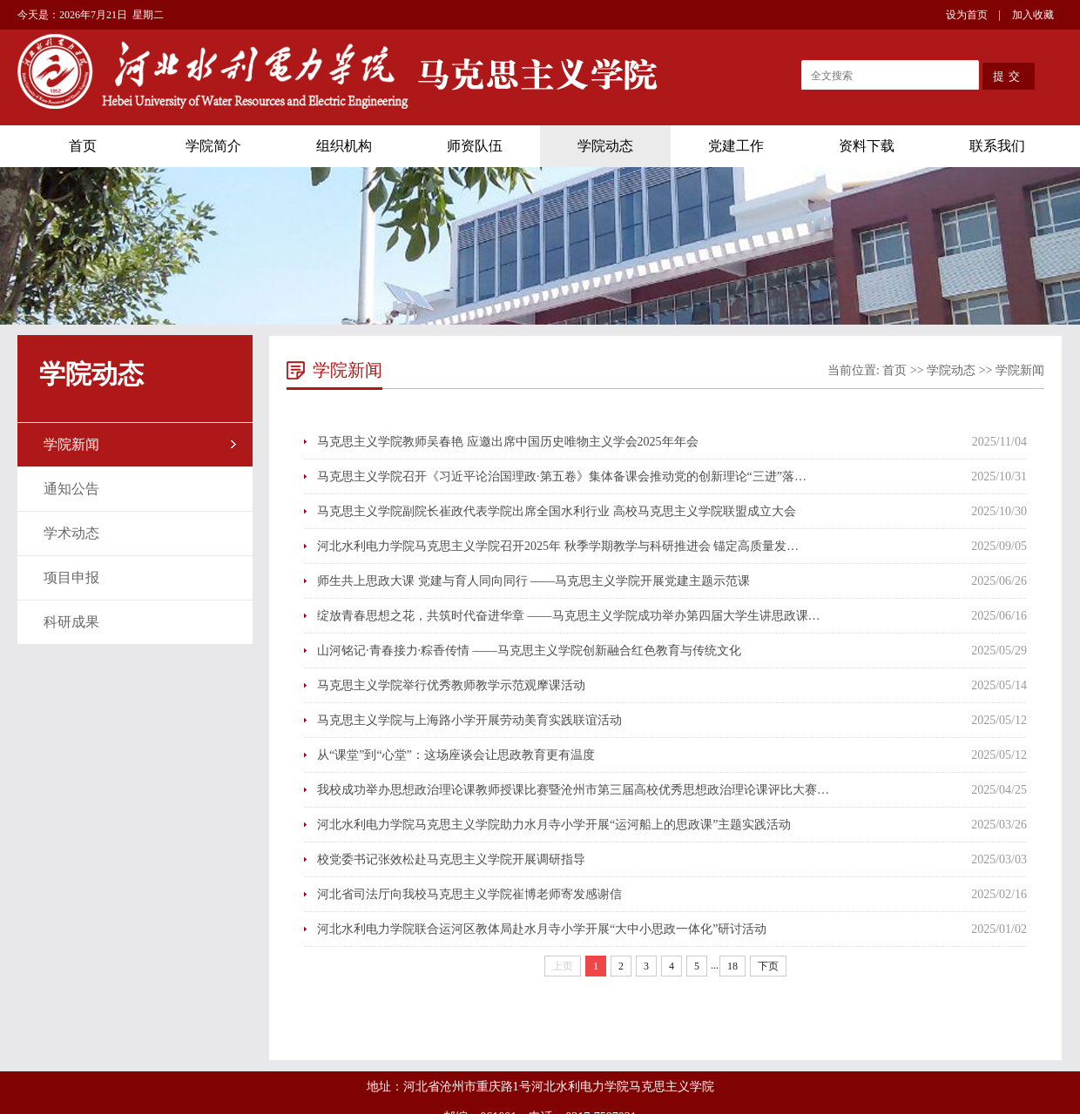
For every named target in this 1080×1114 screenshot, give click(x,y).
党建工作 (736, 145)
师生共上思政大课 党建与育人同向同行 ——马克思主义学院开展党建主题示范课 (533, 580)
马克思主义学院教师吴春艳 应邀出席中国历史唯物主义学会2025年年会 (508, 441)
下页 (768, 966)
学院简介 (213, 145)
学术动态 (71, 533)
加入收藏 (1033, 15)
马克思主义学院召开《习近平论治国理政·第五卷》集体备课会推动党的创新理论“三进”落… (562, 476)
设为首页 (967, 15)
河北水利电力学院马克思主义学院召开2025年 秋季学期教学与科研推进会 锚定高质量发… (558, 546)
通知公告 (71, 488)
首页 (83, 145)
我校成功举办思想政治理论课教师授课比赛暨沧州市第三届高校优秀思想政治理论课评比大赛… (573, 789)
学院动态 (605, 145)
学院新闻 (71, 444)
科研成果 (71, 621)
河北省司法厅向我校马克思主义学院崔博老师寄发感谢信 (469, 894)
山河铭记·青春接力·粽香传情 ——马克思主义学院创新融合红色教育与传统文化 (529, 650)
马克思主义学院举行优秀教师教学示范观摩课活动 (451, 685)
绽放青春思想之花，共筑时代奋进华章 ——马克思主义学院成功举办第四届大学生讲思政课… (568, 615)
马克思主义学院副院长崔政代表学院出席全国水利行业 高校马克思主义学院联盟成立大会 (556, 511)
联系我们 (997, 145)
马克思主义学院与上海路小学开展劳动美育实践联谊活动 (469, 720)
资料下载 (866, 145)
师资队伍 (475, 145)
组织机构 (344, 145)
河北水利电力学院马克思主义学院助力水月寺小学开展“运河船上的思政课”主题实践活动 (554, 824)
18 (732, 966)
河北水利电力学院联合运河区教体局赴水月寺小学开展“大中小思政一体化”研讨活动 (541, 929)
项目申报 (71, 577)
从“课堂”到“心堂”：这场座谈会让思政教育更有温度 (456, 755)
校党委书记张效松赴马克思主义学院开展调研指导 (451, 859)
